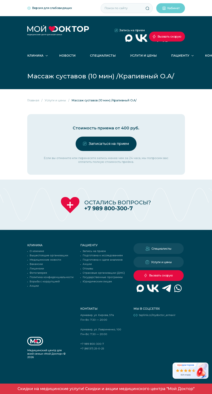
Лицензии (37, 268)
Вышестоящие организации (49, 255)
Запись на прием (132, 30)
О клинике (37, 251)
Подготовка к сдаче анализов (103, 259)
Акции (34, 285)
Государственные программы (103, 277)
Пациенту (180, 55)
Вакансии (36, 264)
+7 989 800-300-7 (108, 208)
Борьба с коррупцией (45, 281)
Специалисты (103, 55)
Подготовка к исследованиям (103, 255)
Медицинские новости (45, 259)
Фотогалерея (38, 272)
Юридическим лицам (97, 281)
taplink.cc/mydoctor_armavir (157, 315)
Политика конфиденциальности (51, 277)
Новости (67, 55)
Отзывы (88, 268)
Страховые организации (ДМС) (104, 272)
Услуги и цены (143, 55)
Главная (33, 100)
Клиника (35, 55)
